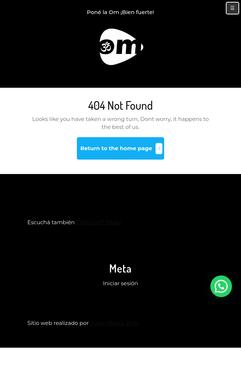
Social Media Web (114, 323)
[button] (221, 286)
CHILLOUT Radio (98, 222)
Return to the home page (122, 151)
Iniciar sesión (120, 283)
